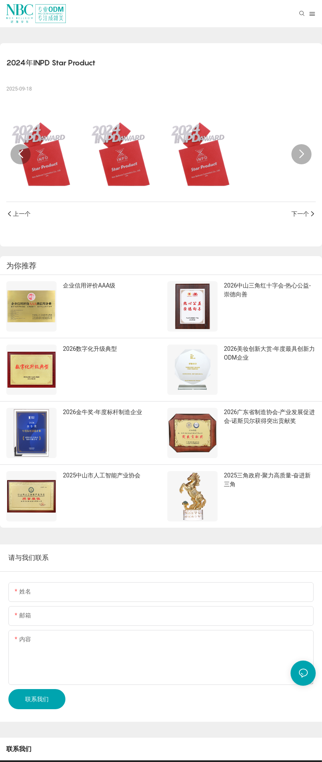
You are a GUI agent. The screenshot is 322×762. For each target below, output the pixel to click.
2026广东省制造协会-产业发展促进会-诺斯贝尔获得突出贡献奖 (269, 416)
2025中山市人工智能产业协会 (101, 475)
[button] (20, 154)
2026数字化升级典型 (90, 348)
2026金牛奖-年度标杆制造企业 (102, 412)
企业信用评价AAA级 (89, 285)
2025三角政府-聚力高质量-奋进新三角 (267, 479)
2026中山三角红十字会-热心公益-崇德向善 (267, 290)
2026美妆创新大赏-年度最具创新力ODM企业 (269, 353)
